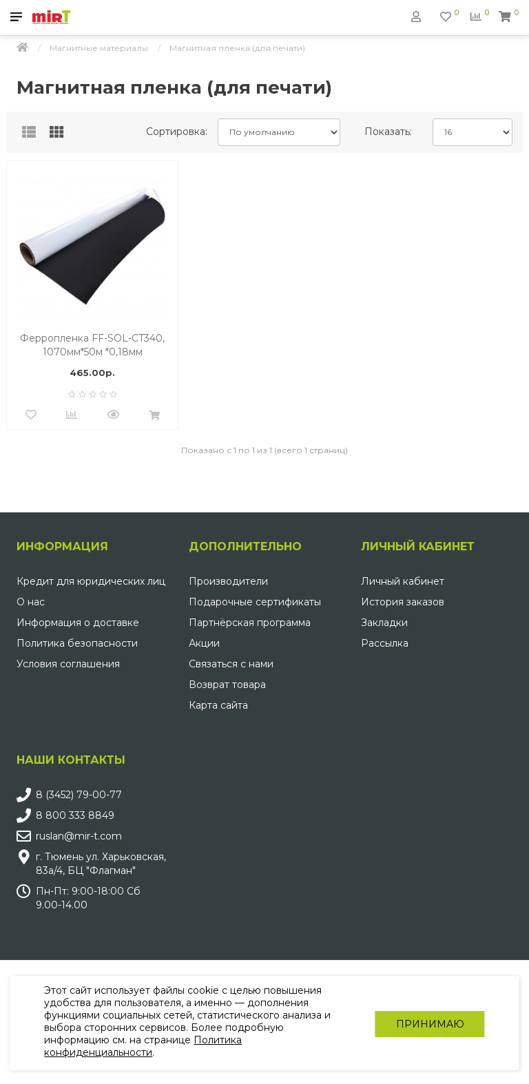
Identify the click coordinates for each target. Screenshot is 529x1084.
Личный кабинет (402, 581)
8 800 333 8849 (75, 815)
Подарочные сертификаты (255, 602)
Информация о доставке (78, 622)
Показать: (388, 131)
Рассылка (384, 643)
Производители (228, 581)
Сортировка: (176, 131)
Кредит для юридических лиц (91, 581)
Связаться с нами (231, 664)
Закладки (384, 622)
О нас (31, 602)
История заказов (402, 602)
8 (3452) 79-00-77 (79, 795)
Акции (204, 643)
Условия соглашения (68, 664)
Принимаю (429, 1023)
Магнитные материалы (99, 48)
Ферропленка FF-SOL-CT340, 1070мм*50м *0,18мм (92, 345)
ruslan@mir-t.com (79, 836)
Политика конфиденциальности (143, 1046)
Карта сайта (218, 705)
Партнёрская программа (250, 622)
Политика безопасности (77, 643)
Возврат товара (227, 684)
